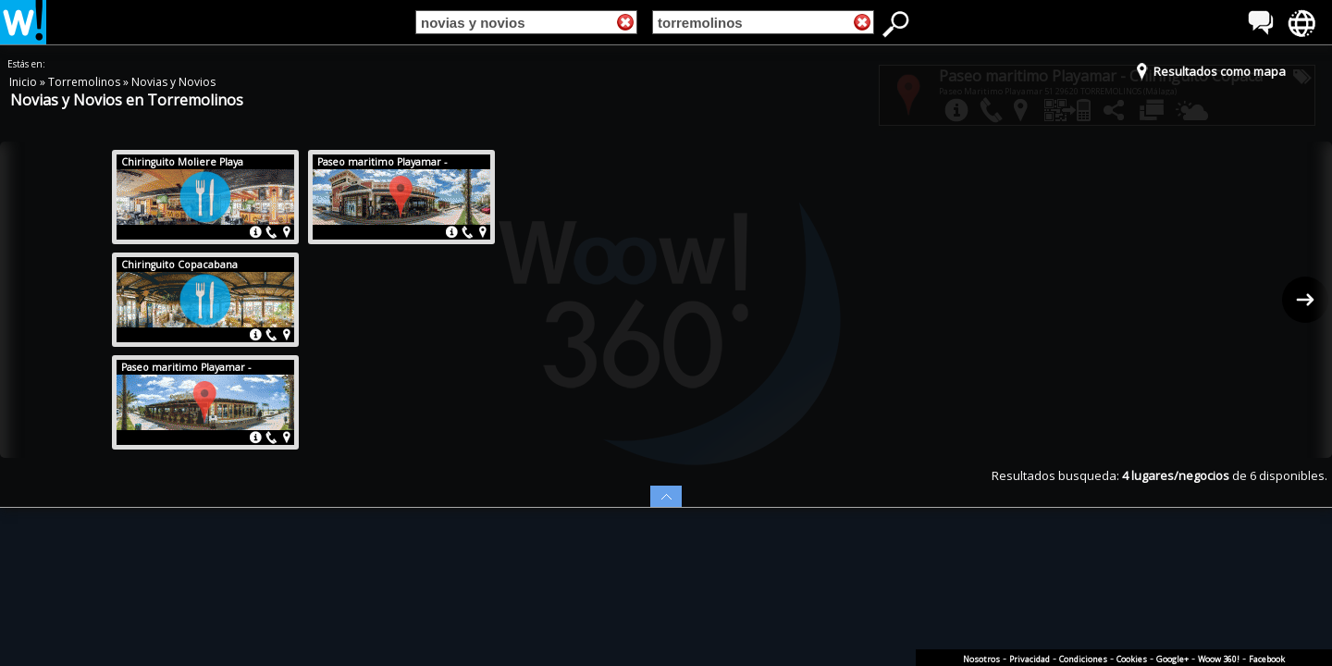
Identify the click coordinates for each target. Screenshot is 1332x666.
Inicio (24, 82)
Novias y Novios (173, 82)
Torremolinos (85, 82)
